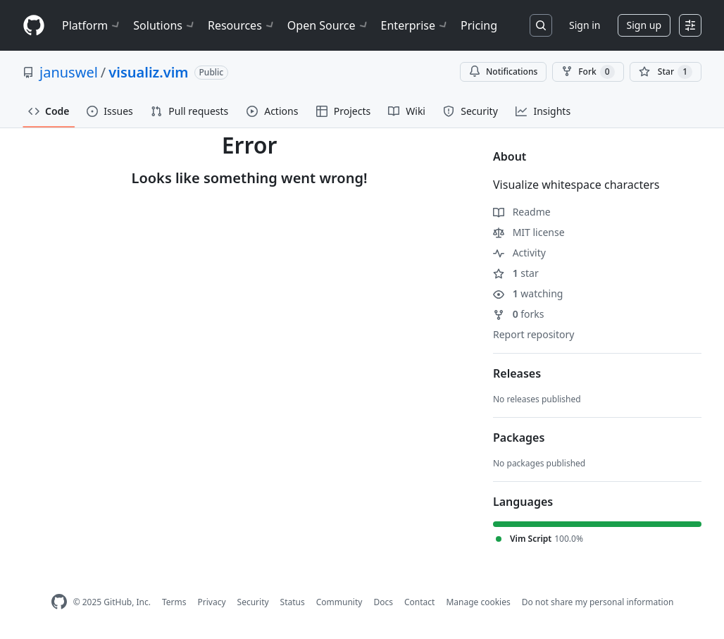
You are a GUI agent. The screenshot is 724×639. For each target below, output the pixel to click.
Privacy (212, 602)
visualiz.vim (148, 72)
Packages (518, 437)
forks (518, 314)
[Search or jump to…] (540, 25)
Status (292, 602)
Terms (174, 602)
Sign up (644, 25)
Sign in (584, 25)
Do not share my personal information (598, 602)
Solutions (164, 25)
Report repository (533, 334)
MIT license (529, 232)
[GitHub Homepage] (59, 602)
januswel (68, 72)
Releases (517, 373)
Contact (419, 602)
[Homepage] (34, 25)
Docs (383, 602)
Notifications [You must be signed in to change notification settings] (503, 71)
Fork (587, 72)
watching (528, 293)
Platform (92, 25)
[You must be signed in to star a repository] (665, 72)
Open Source (328, 25)
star (516, 273)
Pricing (479, 25)
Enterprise (415, 25)
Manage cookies (478, 602)
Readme (522, 211)
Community (339, 602)
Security (253, 602)
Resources (242, 25)
